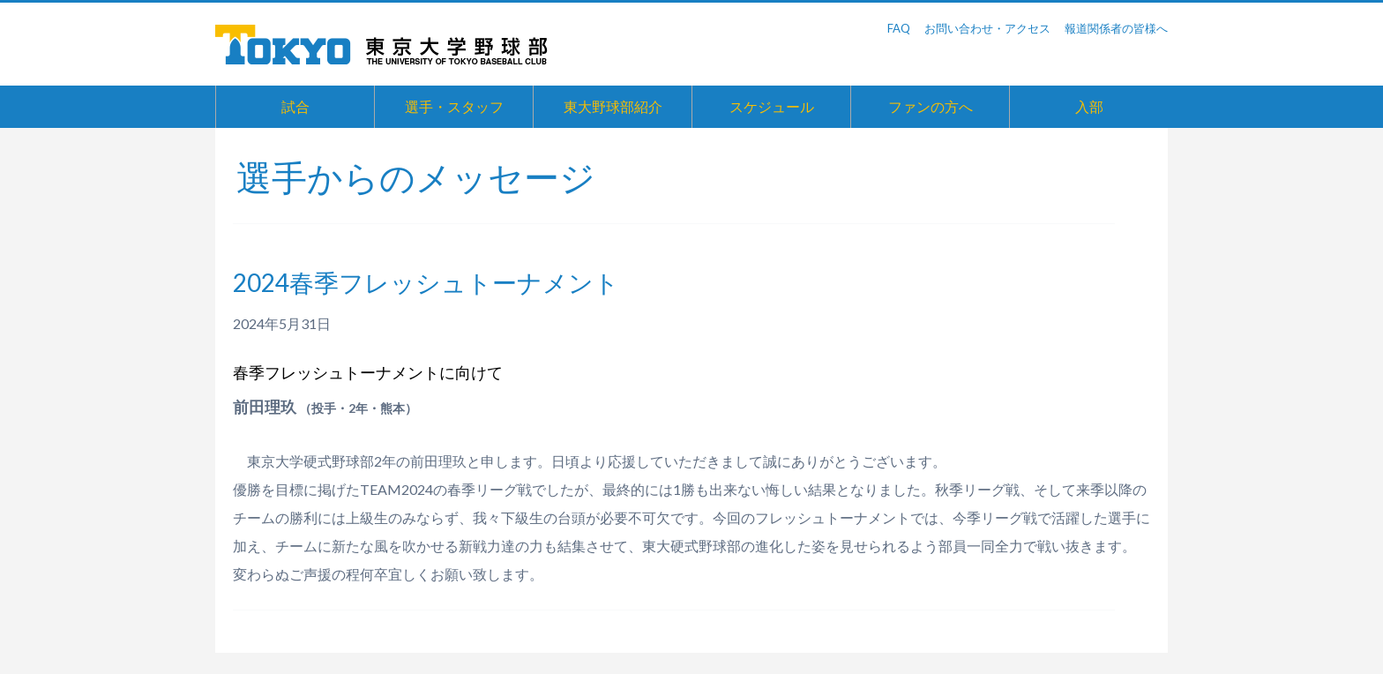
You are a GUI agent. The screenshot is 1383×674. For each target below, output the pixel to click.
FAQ (898, 28)
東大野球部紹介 (613, 106)
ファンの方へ (930, 106)
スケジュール (771, 106)
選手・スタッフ (454, 106)
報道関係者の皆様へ (1116, 28)
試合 (295, 106)
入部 (1089, 106)
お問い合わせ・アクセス (987, 28)
